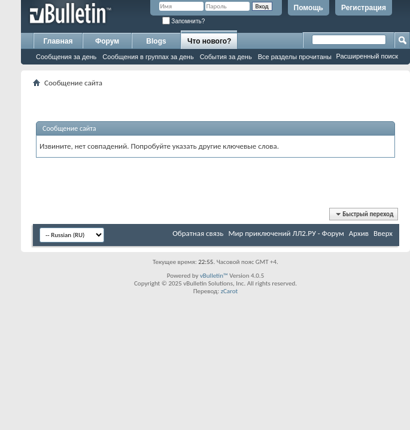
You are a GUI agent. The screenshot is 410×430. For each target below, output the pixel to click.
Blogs (156, 41)
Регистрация (363, 8)
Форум (107, 41)
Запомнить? (183, 21)
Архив (359, 233)
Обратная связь (197, 233)
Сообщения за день (66, 56)
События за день (226, 56)
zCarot (229, 291)
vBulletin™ (214, 276)
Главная (58, 41)
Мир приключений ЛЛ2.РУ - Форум (286, 233)
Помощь (308, 8)
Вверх (383, 233)
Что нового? (209, 41)
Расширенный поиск (367, 56)
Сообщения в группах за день (147, 56)
